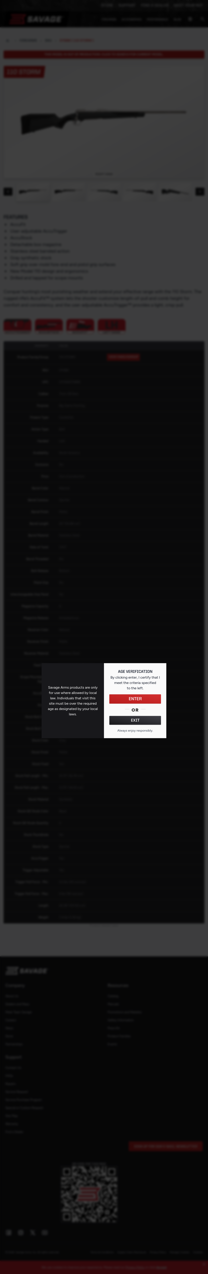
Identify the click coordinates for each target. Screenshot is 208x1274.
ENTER (135, 699)
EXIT (135, 720)
